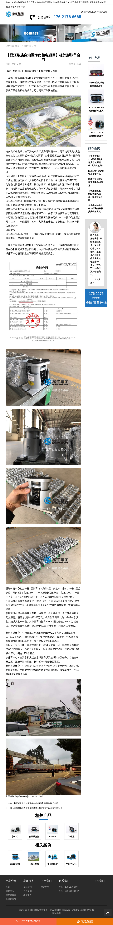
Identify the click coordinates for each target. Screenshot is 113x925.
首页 (17, 46)
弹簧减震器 (11, 895)
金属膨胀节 (11, 899)
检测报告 (27, 895)
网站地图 (56, 913)
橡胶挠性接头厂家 (43, 910)
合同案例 (26, 46)
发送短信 (85, 921)
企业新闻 (27, 887)
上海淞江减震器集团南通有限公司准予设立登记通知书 (38, 808)
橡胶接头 (10, 891)
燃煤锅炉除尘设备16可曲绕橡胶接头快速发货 (95, 208)
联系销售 (45, 887)
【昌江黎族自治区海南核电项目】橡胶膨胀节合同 (35, 803)
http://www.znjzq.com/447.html (29, 796)
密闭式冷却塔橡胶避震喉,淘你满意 (95, 182)
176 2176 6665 (95, 16)
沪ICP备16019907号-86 (83, 910)
